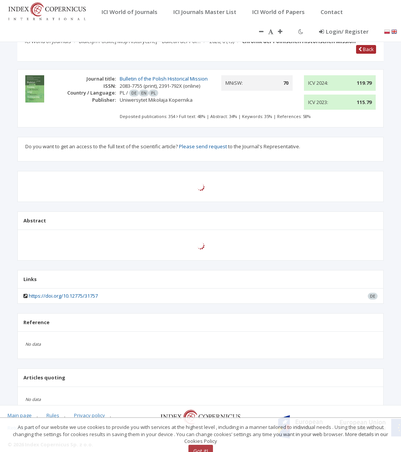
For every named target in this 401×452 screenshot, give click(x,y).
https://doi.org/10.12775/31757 (63, 295)
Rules (52, 415)
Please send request (203, 146)
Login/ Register (344, 31)
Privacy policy (89, 415)
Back (366, 49)
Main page (20, 415)
